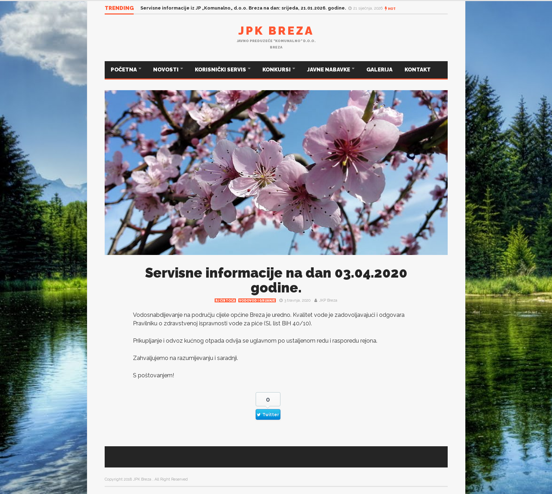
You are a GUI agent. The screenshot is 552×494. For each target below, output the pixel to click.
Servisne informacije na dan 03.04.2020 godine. (276, 280)
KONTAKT (418, 69)
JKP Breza (328, 300)
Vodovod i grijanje (257, 300)
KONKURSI (277, 69)
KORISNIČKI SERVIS (221, 69)
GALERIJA (379, 69)
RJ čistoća (225, 300)
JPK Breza (276, 30)
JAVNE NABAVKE (329, 69)
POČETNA (124, 69)
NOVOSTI (166, 69)
